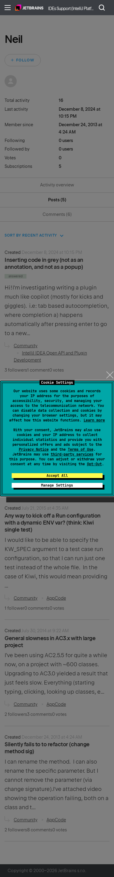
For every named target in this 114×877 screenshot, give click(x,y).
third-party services (72, 454)
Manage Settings (57, 485)
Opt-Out (94, 464)
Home (29, 8)
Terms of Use (80, 449)
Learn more (94, 420)
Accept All (57, 475)
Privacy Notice (34, 449)
